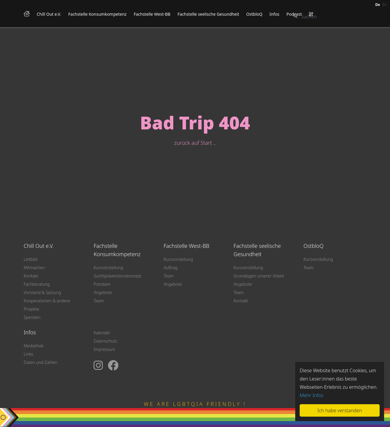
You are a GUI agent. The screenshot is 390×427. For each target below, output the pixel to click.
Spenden (32, 317)
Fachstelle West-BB (152, 14)
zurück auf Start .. (195, 142)
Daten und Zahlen (40, 362)
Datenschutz (105, 341)
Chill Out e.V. (49, 14)
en (384, 4)
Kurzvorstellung (108, 267)
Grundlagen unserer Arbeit (259, 276)
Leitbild (30, 259)
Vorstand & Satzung (42, 292)
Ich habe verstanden (339, 410)
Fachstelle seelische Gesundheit (208, 14)
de (377, 4)
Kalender (102, 333)
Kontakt (31, 276)
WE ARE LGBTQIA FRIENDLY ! (195, 403)
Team (99, 301)
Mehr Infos (311, 395)
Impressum (104, 349)
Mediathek (34, 346)
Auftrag (170, 267)
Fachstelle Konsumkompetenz (97, 14)
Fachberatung (37, 284)
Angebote (103, 292)
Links (28, 354)
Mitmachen (34, 267)
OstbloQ (254, 14)
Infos (274, 14)
